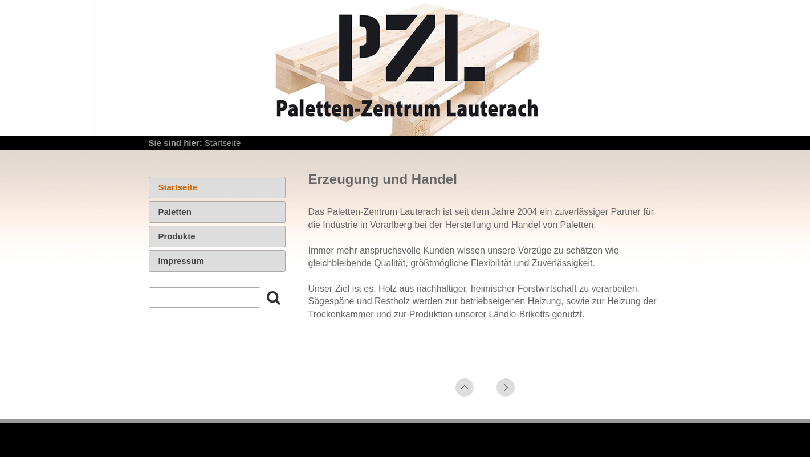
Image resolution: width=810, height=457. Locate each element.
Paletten (175, 212)
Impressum (181, 261)
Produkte (177, 236)
